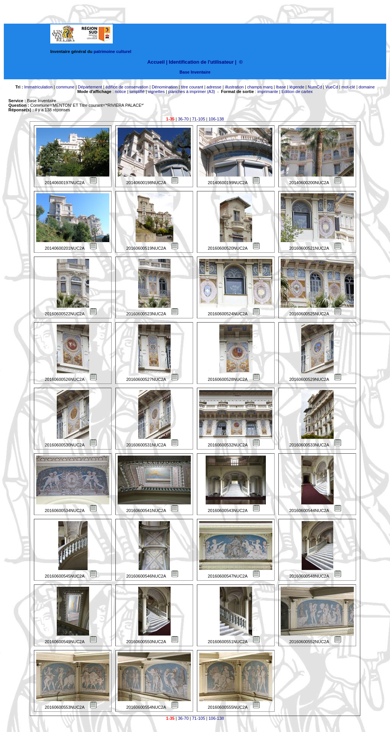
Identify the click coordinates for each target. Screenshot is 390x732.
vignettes (156, 91)
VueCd (331, 87)
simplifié (137, 91)
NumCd (315, 87)
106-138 (216, 119)
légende (296, 87)
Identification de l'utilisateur (201, 62)
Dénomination (164, 87)
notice (120, 91)
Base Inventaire (194, 72)
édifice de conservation (127, 87)
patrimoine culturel (112, 51)
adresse (213, 87)
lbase (281, 87)
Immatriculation (38, 87)
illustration (234, 87)
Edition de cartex (297, 91)
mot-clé (348, 87)
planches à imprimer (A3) (191, 91)
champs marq (260, 87)
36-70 (183, 119)
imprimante (267, 91)
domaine (367, 87)
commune (65, 87)
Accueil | (157, 62)
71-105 (198, 119)
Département (90, 87)
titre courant (192, 87)
